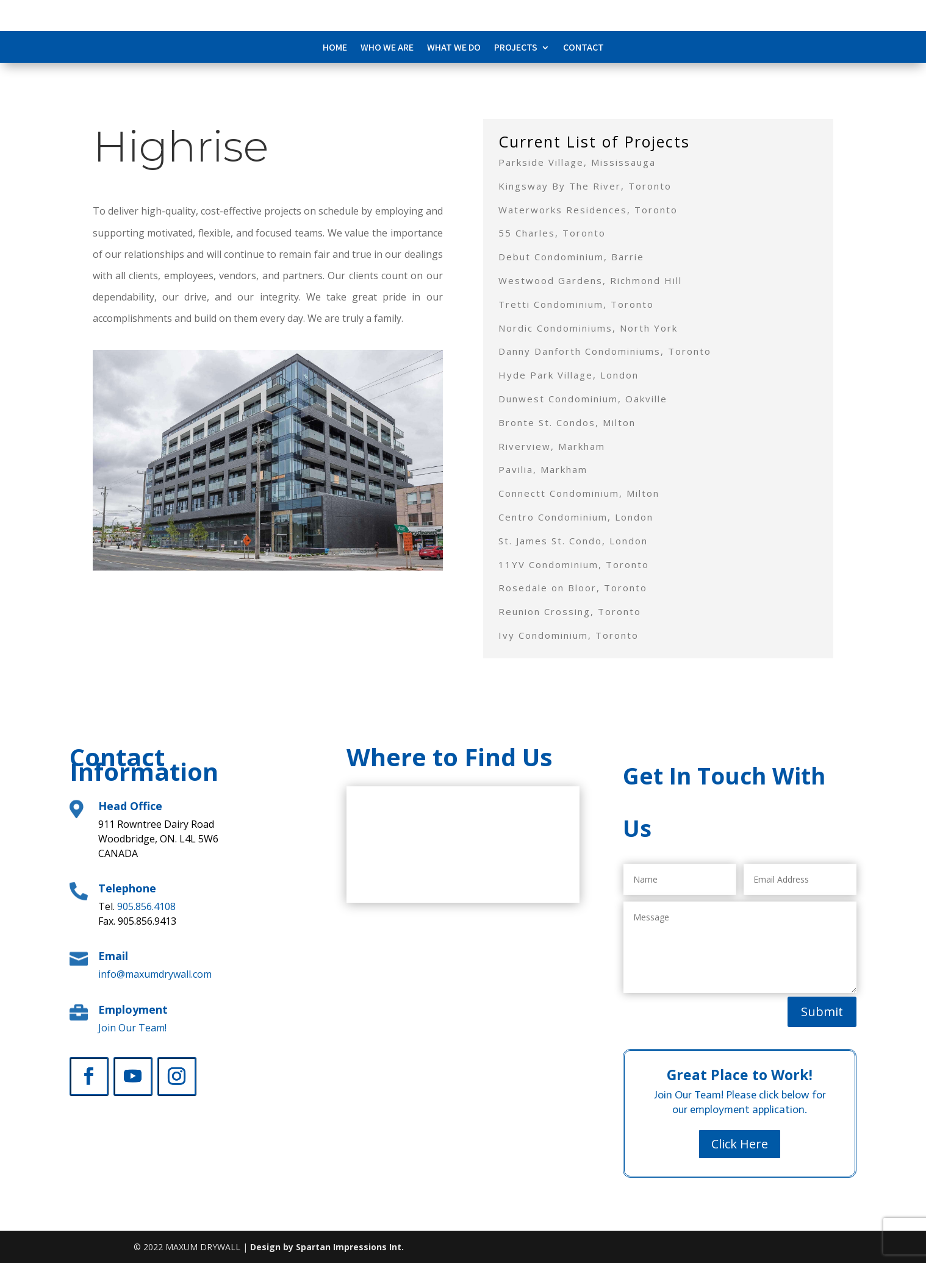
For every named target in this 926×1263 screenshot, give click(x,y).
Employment (133, 1009)
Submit (822, 1011)
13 (330, 546)
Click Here (739, 1144)
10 (298, 546)
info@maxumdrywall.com (155, 974)
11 (309, 546)
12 (319, 546)
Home (335, 48)
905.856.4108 (146, 906)
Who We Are (387, 48)
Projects (515, 48)
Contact (583, 48)
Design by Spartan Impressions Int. (327, 1247)
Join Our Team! (132, 1027)
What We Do (454, 48)
